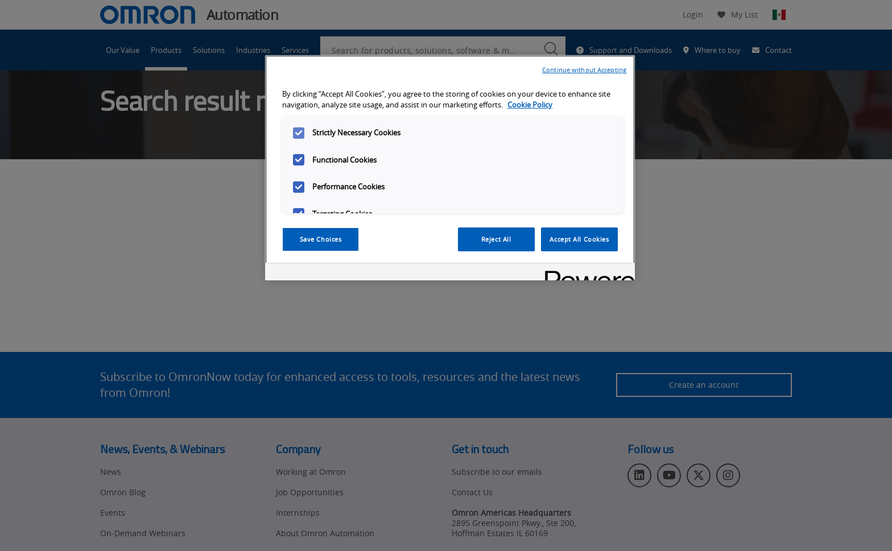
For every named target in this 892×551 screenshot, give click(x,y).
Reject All (496, 239)
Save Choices (321, 239)
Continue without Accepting (584, 69)
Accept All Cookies (579, 239)
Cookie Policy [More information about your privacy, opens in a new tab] (529, 105)
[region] (450, 167)
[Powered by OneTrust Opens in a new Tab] (586, 273)
